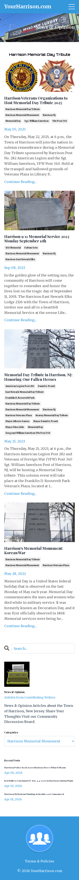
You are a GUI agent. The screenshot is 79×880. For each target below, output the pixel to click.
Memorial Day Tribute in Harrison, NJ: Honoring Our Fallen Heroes (38, 377)
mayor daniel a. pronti (45, 421)
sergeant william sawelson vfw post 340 (27, 433)
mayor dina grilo (14, 427)
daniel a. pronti (46, 386)
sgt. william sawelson (36, 121)
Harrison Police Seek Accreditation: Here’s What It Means (35, 767)
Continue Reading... (20, 182)
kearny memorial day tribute (52, 415)
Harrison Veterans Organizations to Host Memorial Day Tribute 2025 (35, 100)
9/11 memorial (13, 247)
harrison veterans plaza (18, 415)
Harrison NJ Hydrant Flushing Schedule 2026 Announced (34, 794)
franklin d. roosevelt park (20, 398)
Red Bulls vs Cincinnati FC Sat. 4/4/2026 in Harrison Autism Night (38, 780)
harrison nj (49, 115)
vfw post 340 (59, 121)
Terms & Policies (39, 861)
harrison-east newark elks (20, 259)
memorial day (13, 121)
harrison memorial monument (22, 115)
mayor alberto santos (17, 421)
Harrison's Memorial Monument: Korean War (33, 550)
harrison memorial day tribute (22, 109)
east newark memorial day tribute (24, 392)
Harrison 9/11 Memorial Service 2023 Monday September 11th (36, 238)
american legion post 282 (19, 386)
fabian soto (31, 247)
